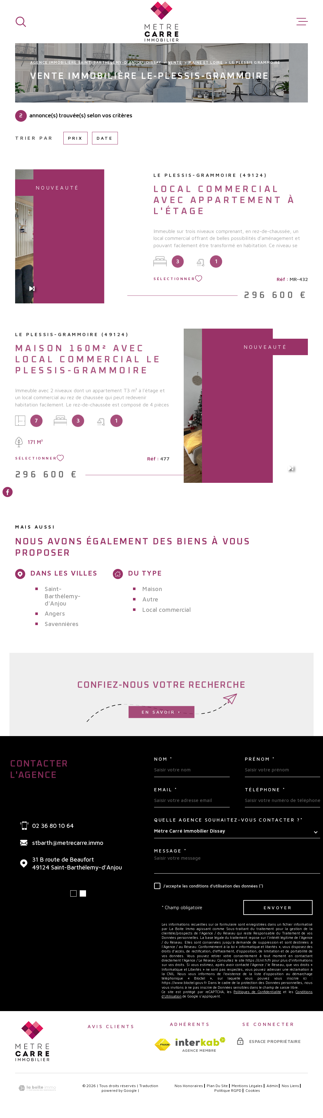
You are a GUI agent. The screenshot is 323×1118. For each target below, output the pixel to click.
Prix (75, 138)
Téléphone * (265, 789)
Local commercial (166, 609)
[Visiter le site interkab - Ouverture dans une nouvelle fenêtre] (201, 1044)
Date (105, 138)
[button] (73, 893)
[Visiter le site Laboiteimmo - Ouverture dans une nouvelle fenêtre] (37, 1088)
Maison (152, 588)
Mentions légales (247, 1085)
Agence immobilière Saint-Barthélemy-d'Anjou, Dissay (95, 62)
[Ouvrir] (20, 21)
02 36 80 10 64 (53, 825)
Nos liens (290, 1085)
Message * (170, 850)
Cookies (252, 1090)
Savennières (62, 623)
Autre (150, 599)
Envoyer (278, 907)
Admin (272, 1085)
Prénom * (260, 759)
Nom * (163, 759)
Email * (165, 789)
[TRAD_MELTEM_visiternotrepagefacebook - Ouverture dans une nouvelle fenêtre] (8, 492)
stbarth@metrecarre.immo (67, 842)
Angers (55, 613)
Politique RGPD (227, 1090)
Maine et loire (205, 62)
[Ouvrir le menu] (302, 21)
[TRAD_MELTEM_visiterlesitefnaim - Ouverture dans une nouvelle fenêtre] (162, 1045)
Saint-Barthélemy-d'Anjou (63, 596)
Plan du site (217, 1085)
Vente (175, 62)
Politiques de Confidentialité (257, 992)
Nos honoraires (189, 1085)
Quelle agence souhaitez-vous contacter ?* (228, 819)
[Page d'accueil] (161, 22)
